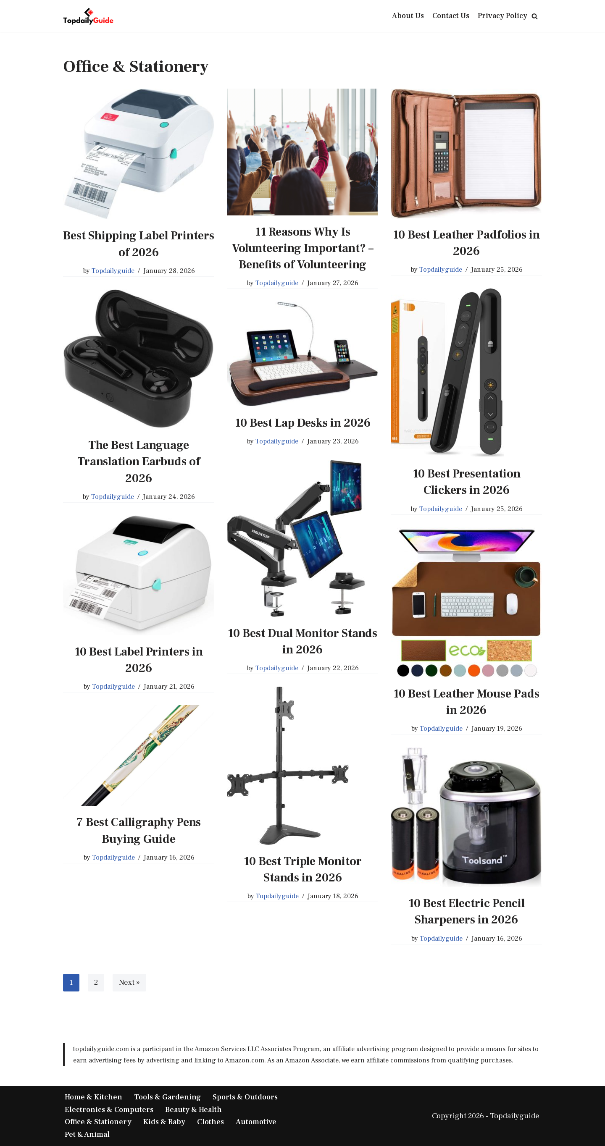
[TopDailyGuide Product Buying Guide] (88, 16)
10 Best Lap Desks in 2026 (303, 422)
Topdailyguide (113, 270)
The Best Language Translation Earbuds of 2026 (138, 461)
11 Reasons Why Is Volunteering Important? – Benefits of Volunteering (303, 248)
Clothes (210, 1122)
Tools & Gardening (167, 1097)
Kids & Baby (164, 1122)
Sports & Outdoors (245, 1097)
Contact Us (450, 16)
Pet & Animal (87, 1134)
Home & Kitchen (93, 1097)
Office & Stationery (98, 1122)
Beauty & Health (193, 1110)
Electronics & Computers (109, 1110)
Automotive (256, 1122)
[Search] (534, 16)
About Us (408, 16)
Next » (129, 982)
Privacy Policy (502, 16)
